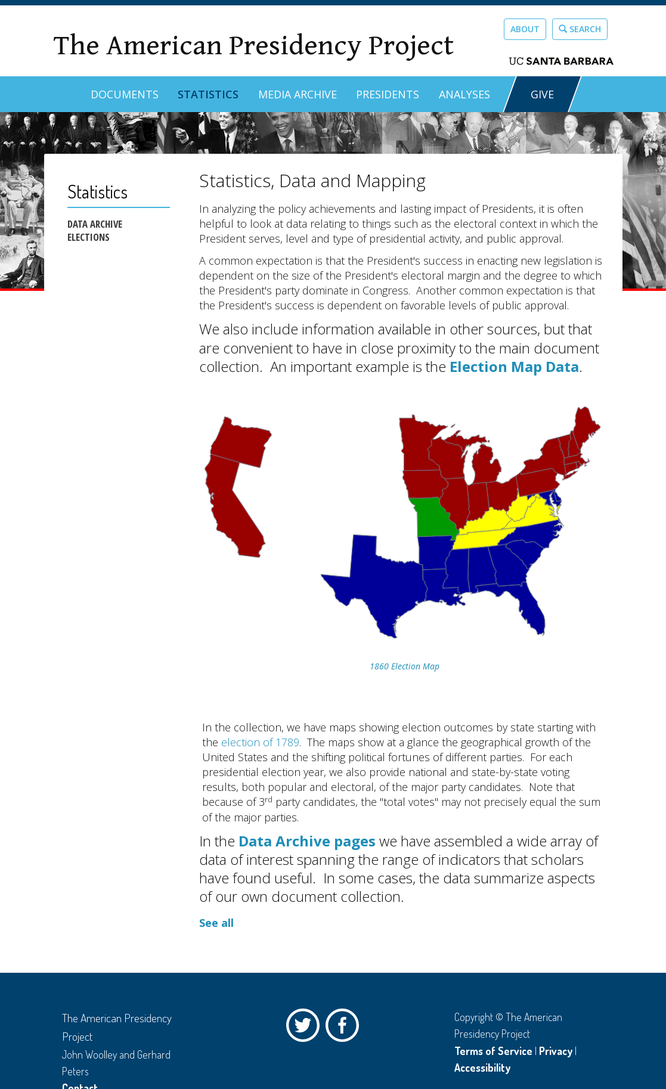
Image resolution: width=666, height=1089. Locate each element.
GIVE (542, 94)
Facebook (345, 1028)
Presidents (387, 94)
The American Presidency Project (253, 45)
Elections (88, 237)
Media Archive (297, 94)
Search (580, 29)
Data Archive (94, 224)
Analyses (464, 94)
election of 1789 (260, 742)
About (525, 29)
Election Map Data (514, 366)
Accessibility (482, 1067)
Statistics (208, 94)
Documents (125, 94)
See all (216, 923)
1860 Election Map (404, 666)
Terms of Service (493, 1050)
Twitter (306, 1028)
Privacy (555, 1050)
